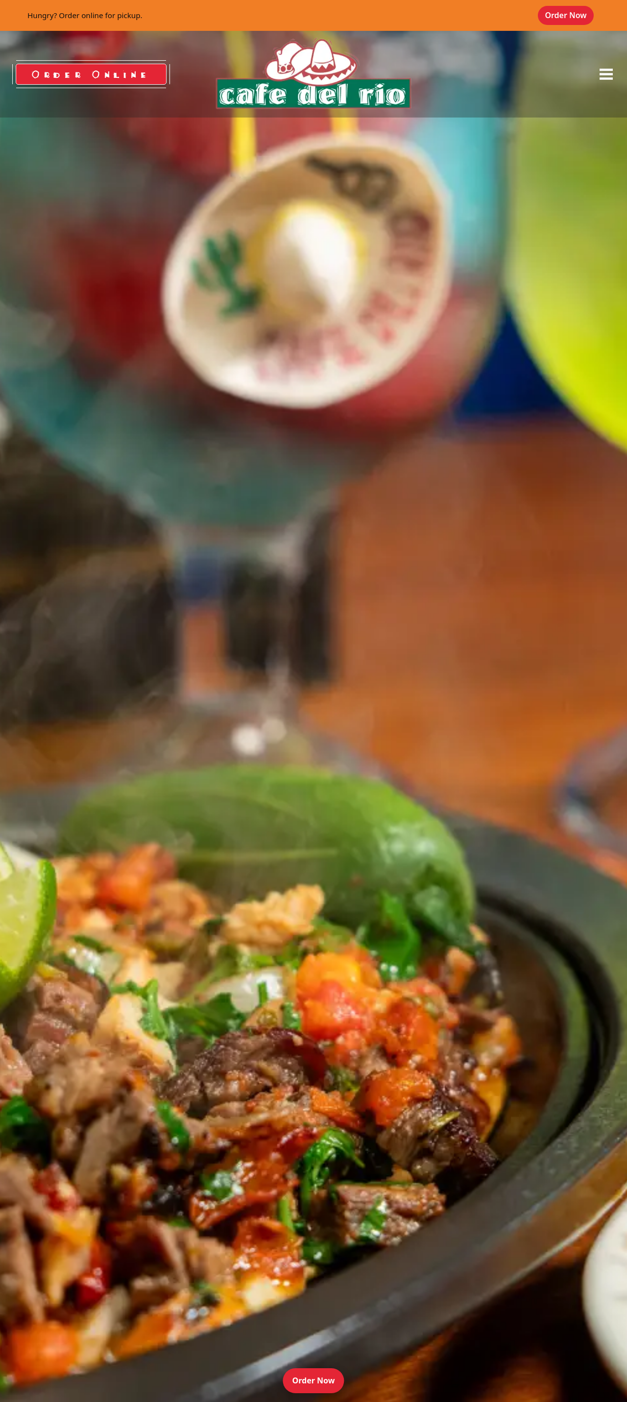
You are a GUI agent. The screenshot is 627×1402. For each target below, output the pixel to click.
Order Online (91, 74)
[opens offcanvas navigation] (606, 74)
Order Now (569, 15)
